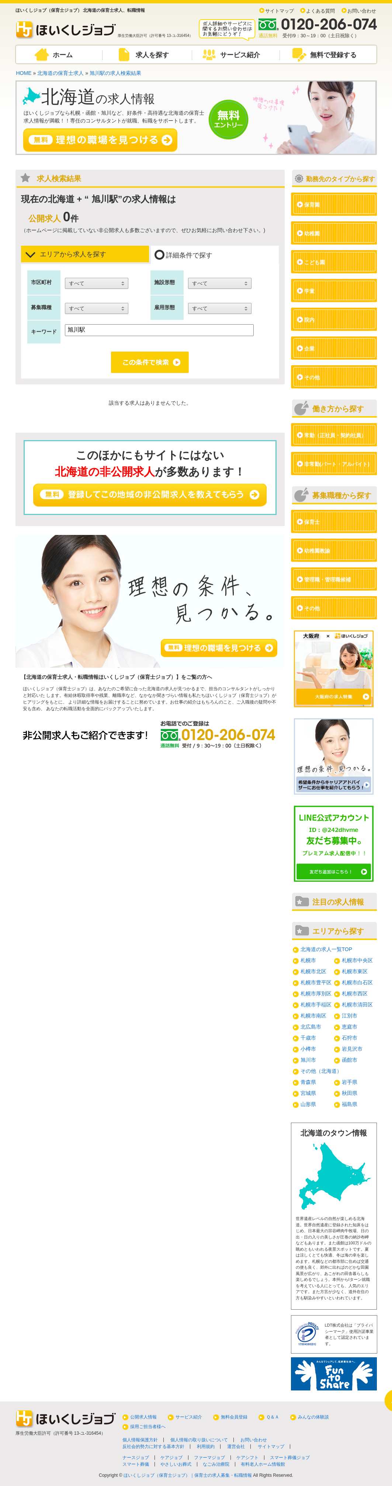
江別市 (349, 1016)
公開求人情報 (143, 1417)
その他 (312, 377)
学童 (309, 291)
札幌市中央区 (357, 960)
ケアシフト (247, 1457)
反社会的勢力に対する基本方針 (153, 1446)
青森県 (308, 1082)
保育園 (312, 205)
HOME (24, 73)
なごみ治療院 (216, 1464)
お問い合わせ (361, 11)
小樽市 (308, 1049)
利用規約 (206, 1446)
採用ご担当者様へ (148, 1426)
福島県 (349, 1104)
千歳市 (308, 1038)
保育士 (312, 522)
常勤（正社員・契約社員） (335, 435)
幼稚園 (312, 233)
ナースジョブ (135, 1457)
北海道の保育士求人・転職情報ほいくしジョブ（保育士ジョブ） (101, 677)
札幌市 (308, 960)
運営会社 (236, 1446)
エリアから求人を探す (65, 254)
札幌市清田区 (357, 1005)
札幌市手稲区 (316, 1005)
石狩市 (349, 1038)
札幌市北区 (313, 971)
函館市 (349, 1060)
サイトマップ (279, 11)
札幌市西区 (355, 993)
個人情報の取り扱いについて (199, 1440)
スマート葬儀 (135, 1464)
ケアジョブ (171, 1457)
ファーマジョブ (209, 1457)
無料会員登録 (234, 1417)
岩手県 (349, 1082)
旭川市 (308, 1060)
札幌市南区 (313, 1016)
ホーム (63, 55)
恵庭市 (349, 1027)
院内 (309, 320)
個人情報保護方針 (140, 1440)
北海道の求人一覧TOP (327, 949)
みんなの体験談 (313, 1417)
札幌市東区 (355, 971)
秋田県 (349, 1093)
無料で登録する (333, 55)
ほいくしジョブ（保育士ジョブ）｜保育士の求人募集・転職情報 (188, 1475)
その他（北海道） (321, 1071)
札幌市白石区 (357, 982)
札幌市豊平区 (316, 982)
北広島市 (311, 1027)
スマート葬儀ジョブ (290, 1457)
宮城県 (308, 1093)
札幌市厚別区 (316, 993)
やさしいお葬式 (175, 1464)
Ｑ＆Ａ (272, 1417)
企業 (309, 349)
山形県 (308, 1104)
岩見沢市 (352, 1049)
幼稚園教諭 (317, 551)
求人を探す (152, 55)
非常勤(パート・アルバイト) (337, 464)
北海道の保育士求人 (60, 73)
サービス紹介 (240, 55)
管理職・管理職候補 (327, 580)
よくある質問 (320, 11)
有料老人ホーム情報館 (263, 1464)
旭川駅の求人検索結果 (115, 73)
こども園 (314, 262)
